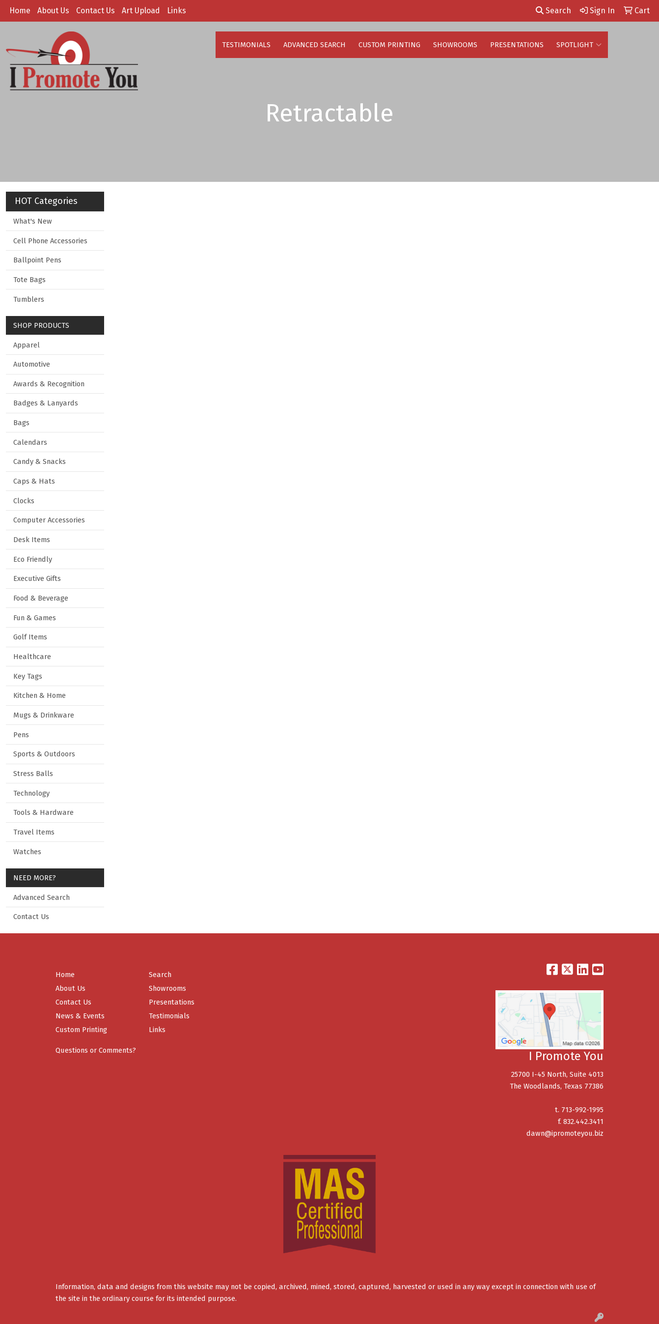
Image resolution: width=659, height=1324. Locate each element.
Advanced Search (41, 897)
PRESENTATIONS (517, 44)
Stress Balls (33, 773)
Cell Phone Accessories (50, 240)
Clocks (23, 500)
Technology (31, 793)
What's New (32, 221)
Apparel (26, 345)
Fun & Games (34, 617)
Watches (27, 851)
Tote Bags (29, 279)
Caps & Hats (34, 481)
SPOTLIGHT (579, 45)
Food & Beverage (40, 598)
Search (553, 10)
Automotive (31, 364)
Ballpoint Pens (37, 260)
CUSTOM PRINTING (389, 44)
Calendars (30, 442)
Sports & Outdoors (44, 753)
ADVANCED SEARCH (314, 44)
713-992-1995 (582, 1109)
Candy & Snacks (39, 461)
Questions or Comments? (95, 1050)
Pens (21, 734)
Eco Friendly (32, 559)
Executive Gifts (37, 578)
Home (19, 10)
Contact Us (95, 10)
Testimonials (169, 1015)
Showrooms (167, 988)
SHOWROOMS (455, 44)
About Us (53, 10)
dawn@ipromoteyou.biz (565, 1133)
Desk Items (31, 539)
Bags (21, 422)
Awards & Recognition (48, 383)
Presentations (171, 1002)
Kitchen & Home (39, 695)
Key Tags (27, 676)
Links (176, 10)
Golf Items (30, 637)
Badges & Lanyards (45, 403)
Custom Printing (81, 1029)
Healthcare (32, 656)
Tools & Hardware (43, 812)
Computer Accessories (49, 520)
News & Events (80, 1015)
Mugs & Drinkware (43, 715)
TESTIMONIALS (246, 44)
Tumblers (28, 299)
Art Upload (141, 10)
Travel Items (34, 832)
